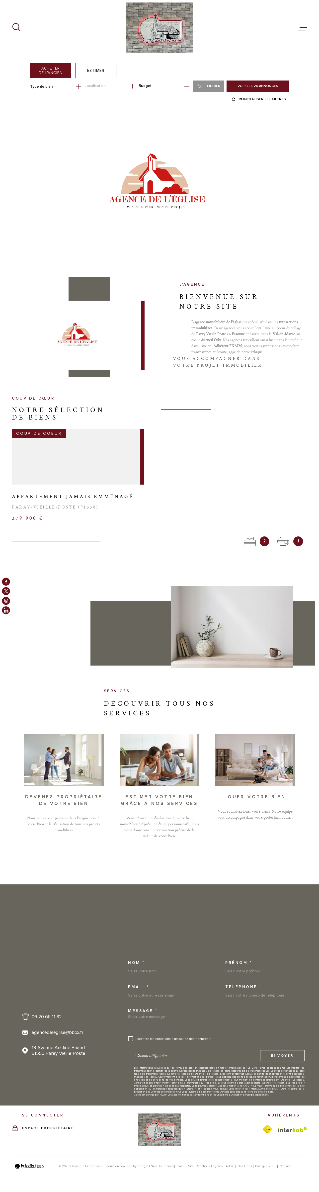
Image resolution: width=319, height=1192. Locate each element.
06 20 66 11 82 (47, 1017)
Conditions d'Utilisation (229, 1094)
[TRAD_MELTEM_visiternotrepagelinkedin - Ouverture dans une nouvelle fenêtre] (6, 610)
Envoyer (282, 1055)
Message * (143, 1011)
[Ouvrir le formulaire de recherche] (208, 86)
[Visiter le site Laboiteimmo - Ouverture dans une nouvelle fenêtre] (29, 1166)
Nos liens (245, 1166)
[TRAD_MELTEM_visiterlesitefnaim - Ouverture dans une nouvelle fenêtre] (267, 1129)
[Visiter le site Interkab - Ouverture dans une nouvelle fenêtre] (292, 1129)
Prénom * (238, 963)
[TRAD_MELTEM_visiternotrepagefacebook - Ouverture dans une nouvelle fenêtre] (6, 582)
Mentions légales (210, 1166)
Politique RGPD (266, 1166)
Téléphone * (243, 987)
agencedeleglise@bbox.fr (57, 1032)
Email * (138, 987)
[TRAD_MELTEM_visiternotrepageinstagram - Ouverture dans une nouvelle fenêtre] (6, 601)
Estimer (96, 70)
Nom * (136, 963)
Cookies (286, 1166)
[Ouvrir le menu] (302, 27)
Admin (230, 1166)
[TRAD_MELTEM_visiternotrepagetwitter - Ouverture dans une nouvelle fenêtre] (6, 591)
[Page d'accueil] (159, 27)
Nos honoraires (162, 1166)
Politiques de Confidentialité (193, 1094)
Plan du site (185, 1166)
